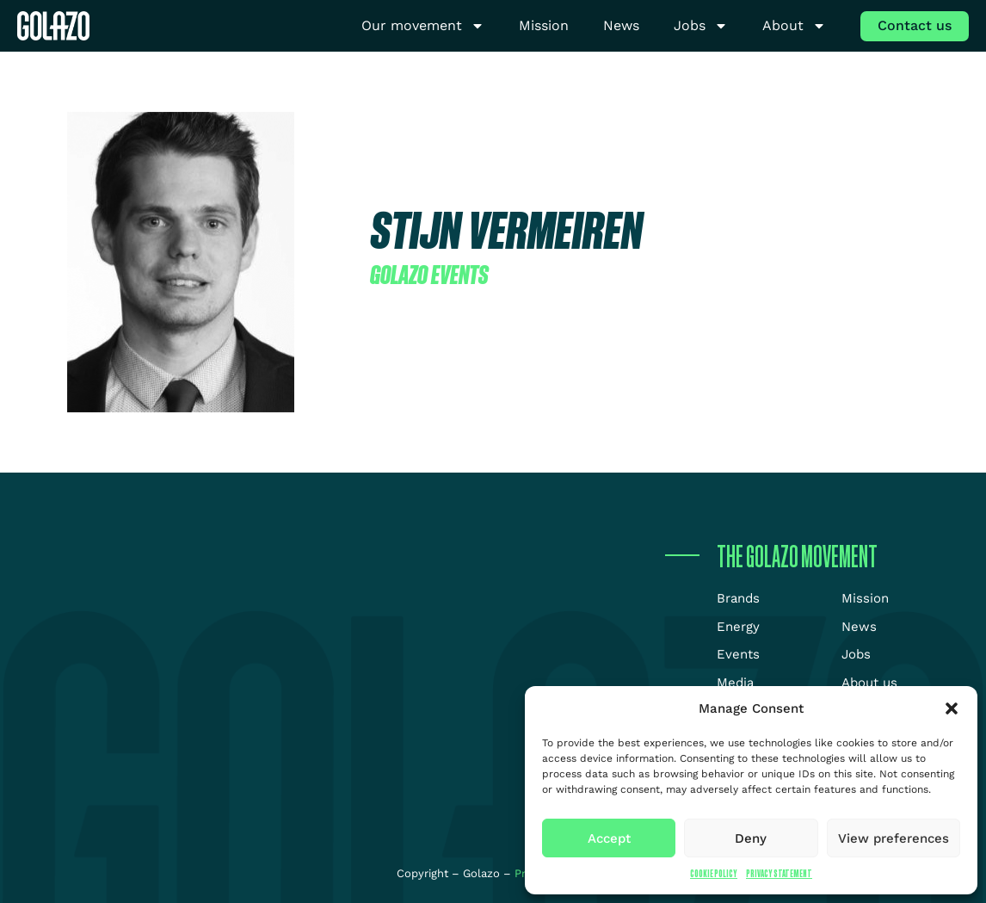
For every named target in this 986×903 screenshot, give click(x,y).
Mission (544, 25)
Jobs (701, 26)
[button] (951, 708)
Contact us (915, 25)
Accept (609, 838)
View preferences (893, 838)
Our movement (422, 26)
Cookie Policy (713, 873)
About (794, 26)
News (621, 25)
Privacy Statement (779, 873)
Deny (751, 838)
